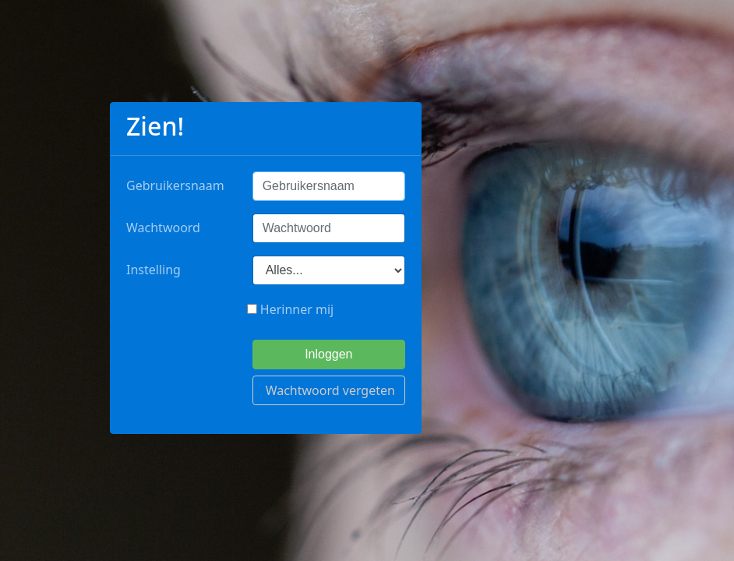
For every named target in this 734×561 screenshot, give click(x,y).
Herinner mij (290, 309)
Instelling (153, 269)
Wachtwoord (163, 227)
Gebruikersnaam (175, 185)
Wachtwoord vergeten (330, 390)
